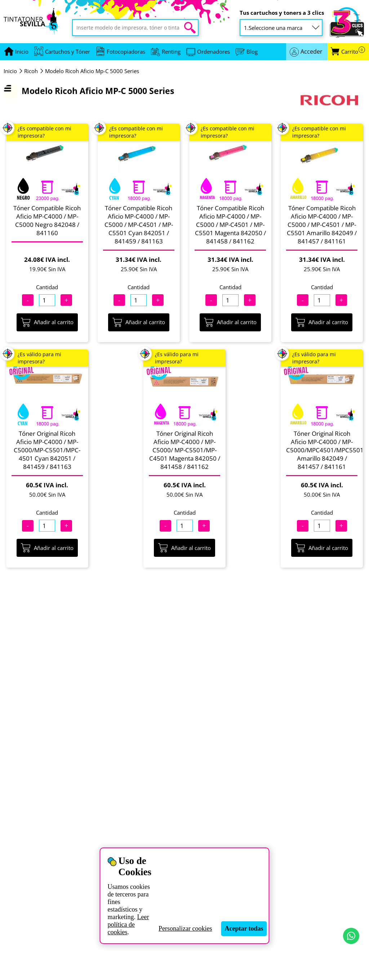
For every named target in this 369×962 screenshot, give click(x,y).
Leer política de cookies (128, 924)
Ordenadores (213, 51)
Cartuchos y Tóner (67, 51)
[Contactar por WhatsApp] (351, 936)
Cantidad (47, 287)
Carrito (353, 51)
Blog (252, 51)
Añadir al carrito (47, 322)
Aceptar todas (243, 928)
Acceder (312, 51)
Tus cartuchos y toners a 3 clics (282, 12)
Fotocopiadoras (126, 51)
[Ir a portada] (21, 52)
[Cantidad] (47, 300)
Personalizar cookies (185, 928)
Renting (171, 51)
